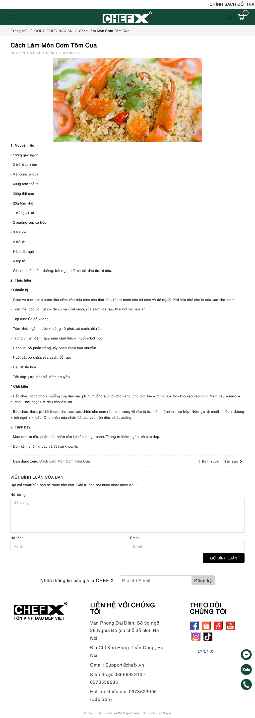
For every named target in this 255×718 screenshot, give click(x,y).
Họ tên (16, 537)
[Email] (187, 546)
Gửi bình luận (223, 557)
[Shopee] (206, 625)
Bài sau (233, 461)
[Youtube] (230, 625)
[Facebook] (194, 625)
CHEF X (205, 650)
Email (135, 537)
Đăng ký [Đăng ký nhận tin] (203, 580)
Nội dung (18, 494)
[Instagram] (195, 636)
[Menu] (13, 17)
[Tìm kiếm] (229, 17)
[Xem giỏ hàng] (241, 17)
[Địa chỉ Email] (156, 580)
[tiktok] (207, 636)
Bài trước (209, 461)
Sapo (167, 713)
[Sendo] (218, 625)
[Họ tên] (67, 546)
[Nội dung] (127, 515)
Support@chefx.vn (124, 664)
